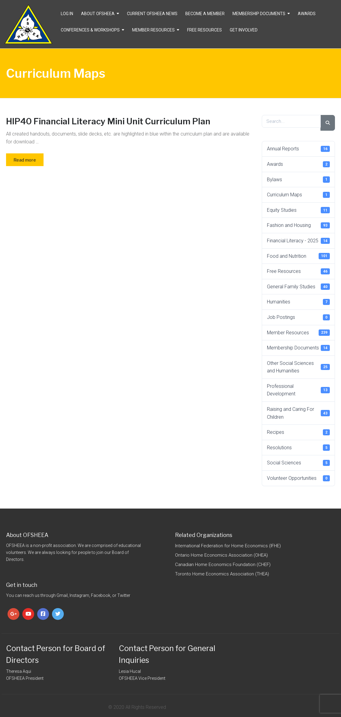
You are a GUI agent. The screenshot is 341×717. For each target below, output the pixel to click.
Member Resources (153, 30)
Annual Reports (298, 149)
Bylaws (298, 179)
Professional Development (298, 390)
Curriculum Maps (298, 195)
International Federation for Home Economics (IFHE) (228, 545)
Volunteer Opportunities (298, 478)
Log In (67, 13)
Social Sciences (298, 463)
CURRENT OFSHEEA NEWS (152, 13)
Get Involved (244, 30)
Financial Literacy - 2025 (298, 241)
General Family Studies (298, 286)
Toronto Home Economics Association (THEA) (222, 574)
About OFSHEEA (98, 13)
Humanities (298, 302)
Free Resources (204, 30)
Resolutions (298, 447)
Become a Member (205, 13)
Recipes (298, 432)
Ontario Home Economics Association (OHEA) (221, 555)
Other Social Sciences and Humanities (298, 367)
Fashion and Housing (298, 225)
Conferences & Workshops (90, 30)
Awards (307, 13)
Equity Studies (298, 210)
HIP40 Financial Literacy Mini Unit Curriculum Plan (108, 121)
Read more (25, 159)
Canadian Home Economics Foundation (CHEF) (223, 564)
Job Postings (298, 317)
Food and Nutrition (298, 256)
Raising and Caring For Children (298, 413)
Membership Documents (258, 13)
